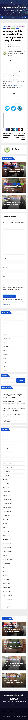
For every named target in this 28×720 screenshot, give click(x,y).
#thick (21, 53)
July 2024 (5, 519)
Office (8, 28)
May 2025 (5, 479)
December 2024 (7, 499)
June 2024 (6, 523)
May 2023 (5, 575)
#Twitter (10, 55)
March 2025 (6, 487)
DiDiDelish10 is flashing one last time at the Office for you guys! (13, 204)
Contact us (8, 716)
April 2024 (6, 531)
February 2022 (7, 607)
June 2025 (6, 475)
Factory (5, 334)
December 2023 (7, 547)
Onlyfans (13, 85)
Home (3, 716)
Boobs (13, 26)
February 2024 (7, 539)
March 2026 (6, 444)
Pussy (17, 28)
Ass (4, 26)
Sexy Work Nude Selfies (14, 7)
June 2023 (6, 571)
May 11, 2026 (8, 633)
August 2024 (6, 515)
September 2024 (8, 511)
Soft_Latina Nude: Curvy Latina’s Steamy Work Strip (13, 682)
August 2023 (6, 563)
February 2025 (7, 491)
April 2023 (6, 579)
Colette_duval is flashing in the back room (8, 135)
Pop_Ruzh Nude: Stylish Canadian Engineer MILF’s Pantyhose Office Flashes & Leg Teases (13, 395)
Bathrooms (8, 26)
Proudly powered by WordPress (9, 711)
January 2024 (7, 543)
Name (5, 258)
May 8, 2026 (8, 650)
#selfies (10, 53)
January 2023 (7, 591)
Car (17, 26)
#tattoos (16, 53)
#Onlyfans (22, 51)
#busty (17, 49)
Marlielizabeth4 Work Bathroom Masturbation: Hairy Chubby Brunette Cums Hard (14, 403)
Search (4, 375)
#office (16, 51)
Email (5, 267)
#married (11, 51)
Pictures (13, 28)
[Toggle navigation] (12, 17)
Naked (4, 28)
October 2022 (7, 603)
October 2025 (7, 464)
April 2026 (6, 440)
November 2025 (7, 460)
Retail (4, 362)
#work (10, 60)
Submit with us (16, 716)
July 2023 (5, 567)
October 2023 (7, 555)
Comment (6, 227)
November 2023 (7, 551)
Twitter (21, 85)
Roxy (11, 45)
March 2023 (6, 583)
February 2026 (7, 448)
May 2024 (5, 527)
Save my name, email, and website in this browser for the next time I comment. (13, 290)
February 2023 (7, 587)
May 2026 (5, 436)
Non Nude (6, 346)
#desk (21, 49)
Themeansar (14, 713)
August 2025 (6, 472)
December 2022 (7, 595)
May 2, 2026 (8, 685)
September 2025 (8, 468)
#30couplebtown (15, 46)
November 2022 (7, 599)
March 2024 (6, 535)
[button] (23, 17)
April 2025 (6, 483)
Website (5, 276)
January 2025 (7, 495)
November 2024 (7, 503)
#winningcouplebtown (14, 58)
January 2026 (7, 452)
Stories (5, 366)
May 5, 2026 (8, 668)
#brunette (11, 49)
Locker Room (22, 26)
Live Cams (23, 716)
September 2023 (8, 559)
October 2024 (7, 507)
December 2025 (7, 456)
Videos (5, 370)
